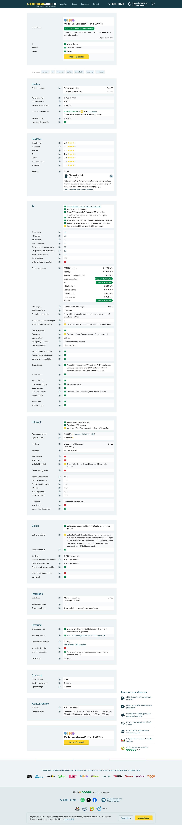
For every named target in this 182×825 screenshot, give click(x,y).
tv (53, 72)
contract (100, 72)
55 (65, 243)
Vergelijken (63, 4)
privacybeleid (69, 819)
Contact (96, 4)
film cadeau (88, 111)
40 (65, 251)
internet (60, 72)
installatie (79, 72)
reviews (45, 72)
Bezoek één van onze (139, 4)
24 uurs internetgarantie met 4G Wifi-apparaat (86, 635)
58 (65, 236)
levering (90, 72)
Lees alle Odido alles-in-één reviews (78, 189)
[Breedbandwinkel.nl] (41, 4)
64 (65, 232)
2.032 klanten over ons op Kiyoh (137, 812)
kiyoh (77, 792)
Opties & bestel (76, 56)
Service (74, 4)
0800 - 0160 (117, 4)
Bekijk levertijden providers (75, 644)
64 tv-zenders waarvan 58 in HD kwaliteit (84, 206)
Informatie (85, 4)
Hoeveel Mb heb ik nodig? (84, 434)
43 (65, 254)
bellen (69, 72)
